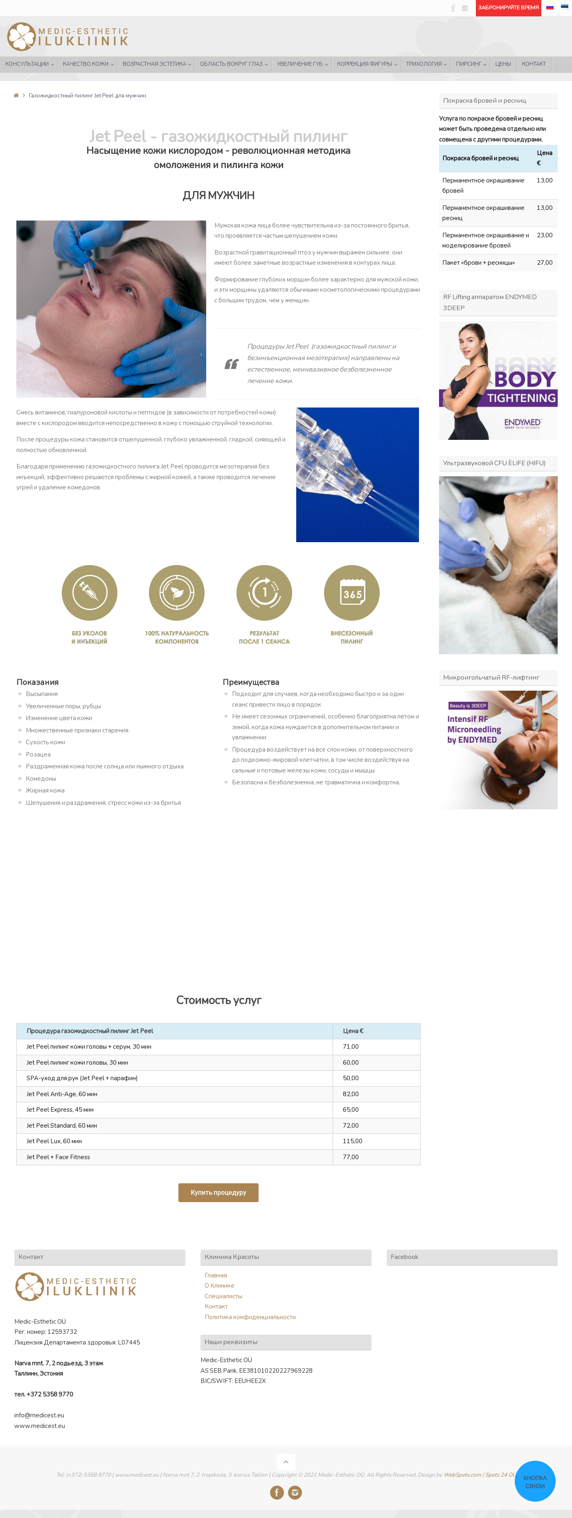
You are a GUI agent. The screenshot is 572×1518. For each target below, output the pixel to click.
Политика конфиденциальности (250, 1317)
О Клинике (219, 1286)
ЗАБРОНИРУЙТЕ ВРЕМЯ (508, 7)
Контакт (216, 1306)
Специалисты (223, 1296)
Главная (216, 1275)
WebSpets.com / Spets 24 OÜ (480, 1475)
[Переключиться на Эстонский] (564, 8)
